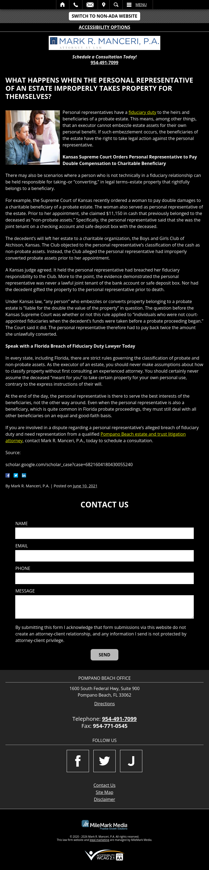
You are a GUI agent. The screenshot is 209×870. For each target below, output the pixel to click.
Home (62, 4)
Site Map (104, 792)
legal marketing (99, 840)
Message (25, 591)
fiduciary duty (142, 112)
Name (21, 523)
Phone (22, 568)
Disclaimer (104, 799)
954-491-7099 (104, 63)
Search (116, 4)
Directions (104, 704)
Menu (141, 4)
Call (75, 4)
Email (90, 4)
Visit (103, 4)
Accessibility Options (104, 27)
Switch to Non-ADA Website (104, 16)
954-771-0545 (110, 725)
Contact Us (105, 785)
